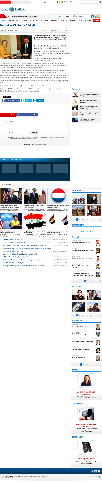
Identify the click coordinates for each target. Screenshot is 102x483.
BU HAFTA (86, 231)
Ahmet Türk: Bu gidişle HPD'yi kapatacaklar (89, 107)
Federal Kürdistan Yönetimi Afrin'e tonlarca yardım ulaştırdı (22, 260)
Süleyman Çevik (83, 241)
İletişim (12, 471)
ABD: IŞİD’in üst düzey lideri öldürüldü (15, 257)
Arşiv (20, 2)
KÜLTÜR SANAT (77, 437)
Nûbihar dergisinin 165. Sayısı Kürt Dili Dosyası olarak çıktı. (86, 461)
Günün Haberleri (5, 2)
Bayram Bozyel (83, 265)
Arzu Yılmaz (83, 341)
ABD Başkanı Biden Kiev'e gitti (13, 251)
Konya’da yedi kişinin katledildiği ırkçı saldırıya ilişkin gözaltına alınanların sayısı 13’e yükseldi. (86, 428)
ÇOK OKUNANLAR (78, 225)
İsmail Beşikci (83, 356)
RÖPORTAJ (76, 370)
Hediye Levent (83, 348)
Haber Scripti (94, 477)
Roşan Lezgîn (83, 257)
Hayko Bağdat (83, 333)
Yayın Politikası (41, 471)
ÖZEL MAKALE (77, 403)
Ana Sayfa (5, 471)
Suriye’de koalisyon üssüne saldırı (14, 242)
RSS (33, 471)
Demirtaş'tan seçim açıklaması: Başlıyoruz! (89, 95)
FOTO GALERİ (76, 191)
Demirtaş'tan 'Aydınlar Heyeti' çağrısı (89, 113)
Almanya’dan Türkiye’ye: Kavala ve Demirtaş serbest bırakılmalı (23, 266)
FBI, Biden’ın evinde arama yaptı (13, 263)
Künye (14, 2)
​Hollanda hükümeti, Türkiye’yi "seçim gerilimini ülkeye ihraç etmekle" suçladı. (58, 208)
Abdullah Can (83, 273)
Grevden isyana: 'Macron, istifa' (13, 239)
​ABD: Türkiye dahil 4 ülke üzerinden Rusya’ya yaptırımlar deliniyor (24, 245)
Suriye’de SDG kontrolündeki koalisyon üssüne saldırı (20, 254)
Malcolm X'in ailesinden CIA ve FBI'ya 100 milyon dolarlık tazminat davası (27, 248)
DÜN (81, 231)
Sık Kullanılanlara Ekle (23, 471)
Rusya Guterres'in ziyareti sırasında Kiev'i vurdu (88, 120)
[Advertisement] (35, 109)
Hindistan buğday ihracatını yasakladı (88, 101)
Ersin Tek (83, 249)
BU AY (91, 231)
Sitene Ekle (27, 2)
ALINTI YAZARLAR (78, 321)
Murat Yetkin (83, 325)
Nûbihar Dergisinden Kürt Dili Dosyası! (24, 16)
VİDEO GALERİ (76, 286)
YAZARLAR (75, 237)
